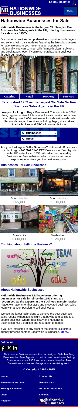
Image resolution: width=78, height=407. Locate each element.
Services (68, 96)
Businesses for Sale (13, 382)
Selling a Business (12, 388)
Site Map (44, 394)
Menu (70, 11)
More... (65, 331)
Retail (29, 96)
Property (48, 96)
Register (64, 1)
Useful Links (46, 382)
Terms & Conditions (51, 388)
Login (53, 1)
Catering (9, 96)
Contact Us (45, 376)
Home (4, 376)
